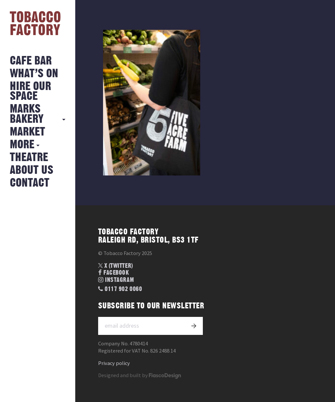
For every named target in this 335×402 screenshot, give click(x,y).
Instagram (116, 280)
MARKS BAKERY (27, 114)
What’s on (34, 74)
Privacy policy (114, 363)
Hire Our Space (30, 91)
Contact (29, 183)
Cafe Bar (31, 61)
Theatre (29, 158)
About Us (31, 170)
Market (27, 132)
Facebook (113, 273)
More (22, 145)
